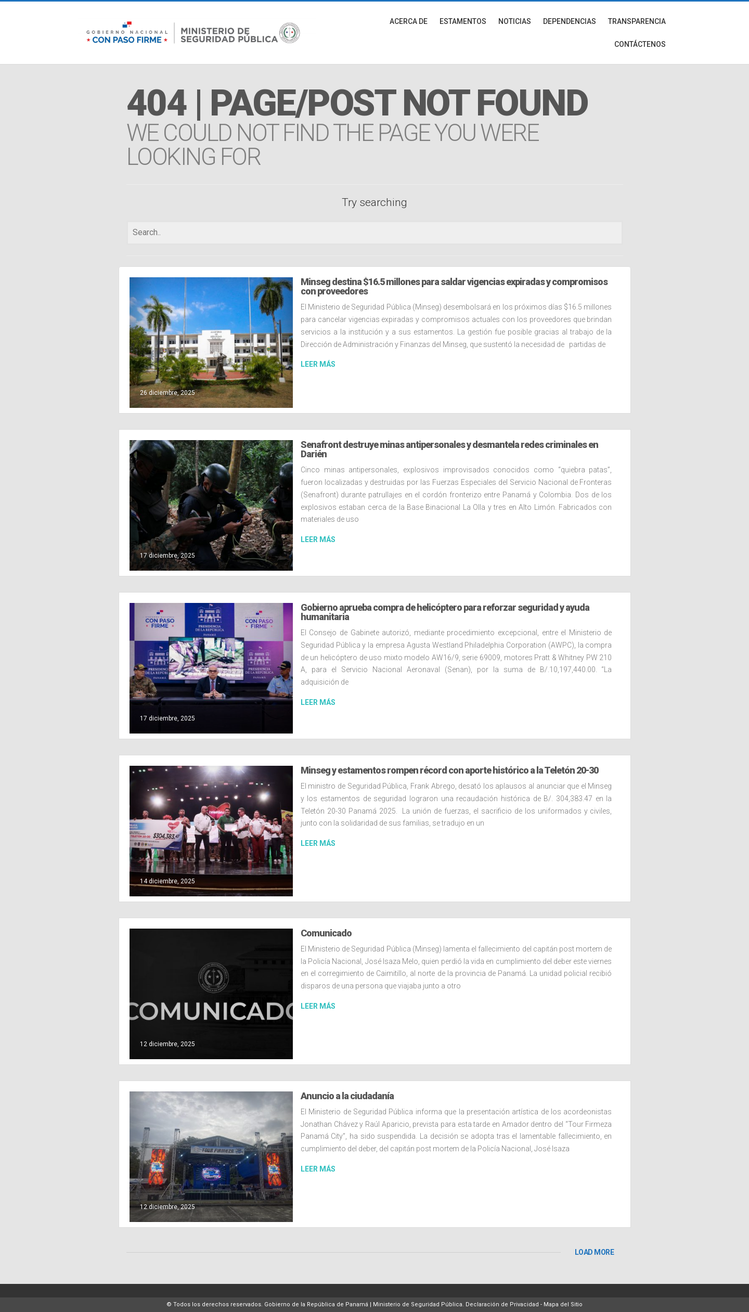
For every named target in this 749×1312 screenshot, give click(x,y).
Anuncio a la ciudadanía (347, 1095)
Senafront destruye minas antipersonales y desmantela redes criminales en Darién (449, 449)
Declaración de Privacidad (502, 1304)
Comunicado (326, 933)
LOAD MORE (594, 1252)
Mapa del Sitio (563, 1304)
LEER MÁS (318, 364)
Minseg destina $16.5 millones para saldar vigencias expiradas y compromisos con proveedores (454, 286)
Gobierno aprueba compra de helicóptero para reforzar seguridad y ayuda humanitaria (445, 612)
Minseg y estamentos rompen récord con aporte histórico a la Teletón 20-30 (449, 770)
